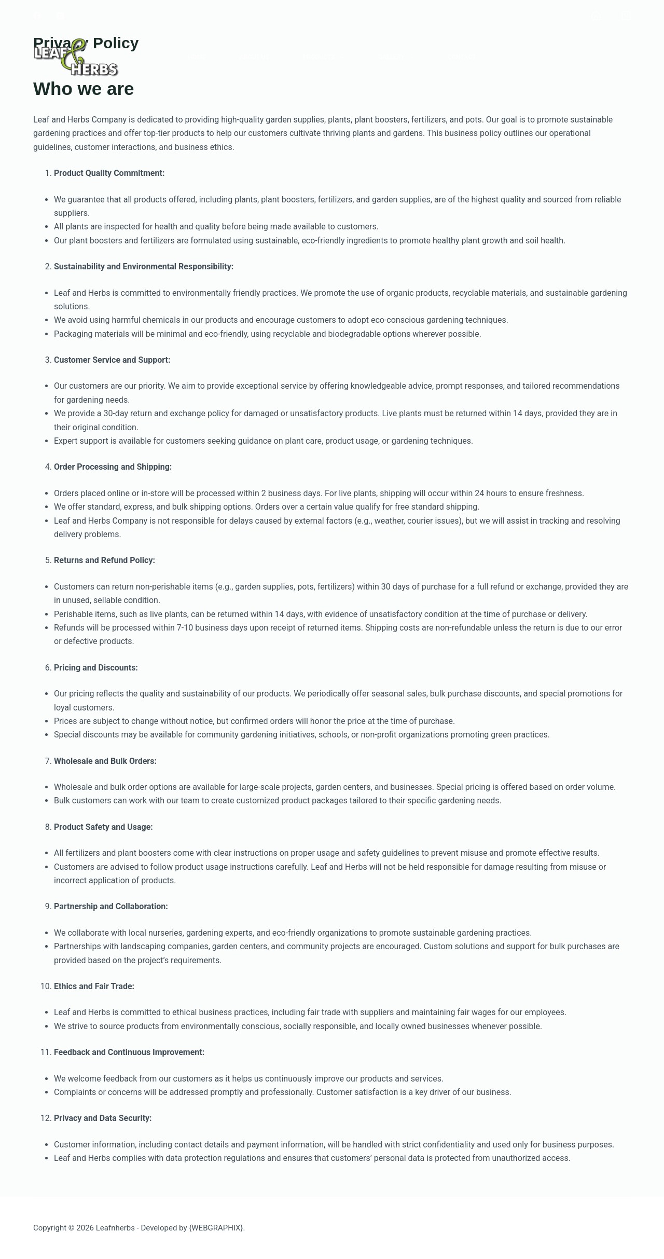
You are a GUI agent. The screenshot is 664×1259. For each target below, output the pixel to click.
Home (196, 57)
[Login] (596, 15)
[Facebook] (37, 16)
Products (326, 57)
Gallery (398, 57)
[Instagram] (60, 16)
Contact (462, 57)
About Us (254, 57)
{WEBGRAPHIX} (216, 1228)
